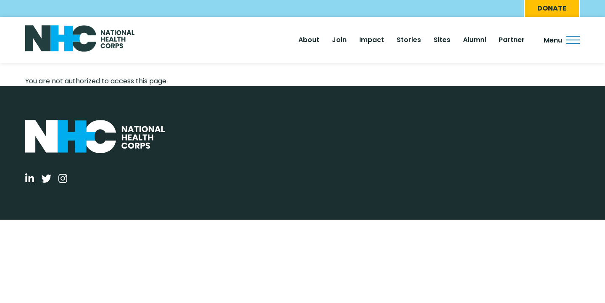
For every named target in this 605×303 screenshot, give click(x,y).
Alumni (474, 40)
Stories (409, 40)
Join (339, 40)
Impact (371, 40)
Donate (551, 8)
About (308, 40)
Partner (512, 40)
